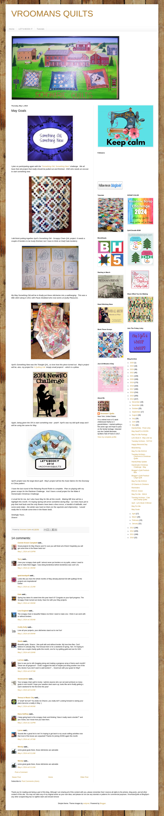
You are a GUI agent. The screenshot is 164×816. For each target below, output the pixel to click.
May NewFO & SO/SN (139, 431)
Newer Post (16, 777)
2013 (132, 528)
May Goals (135, 509)
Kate (19, 594)
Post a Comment (21, 772)
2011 (132, 534)
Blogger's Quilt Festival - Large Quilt (140, 477)
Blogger (103, 803)
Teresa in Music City (26, 698)
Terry (20, 559)
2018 (132, 386)
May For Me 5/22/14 (139, 451)
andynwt (86, 803)
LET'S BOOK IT (25, 29)
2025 (132, 363)
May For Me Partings (139, 435)
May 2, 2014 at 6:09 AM (26, 634)
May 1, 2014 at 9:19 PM (26, 552)
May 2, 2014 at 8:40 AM (26, 706)
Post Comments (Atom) (30, 781)
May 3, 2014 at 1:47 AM (26, 739)
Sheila (20, 641)
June (134, 422)
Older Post (84, 777)
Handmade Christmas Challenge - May (139, 466)
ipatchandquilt (23, 576)
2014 (132, 399)
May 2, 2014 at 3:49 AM (26, 603)
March (134, 517)
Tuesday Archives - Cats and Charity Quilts (140, 499)
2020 (132, 379)
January (135, 524)
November (136, 405)
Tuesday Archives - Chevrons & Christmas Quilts (141, 456)
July (133, 419)
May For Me (136, 506)
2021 (132, 376)
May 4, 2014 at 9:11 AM (26, 753)
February (135, 520)
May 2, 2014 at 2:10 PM (26, 723)
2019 (132, 382)
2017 (132, 389)
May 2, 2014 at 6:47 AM (26, 671)
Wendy (20, 747)
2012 (132, 531)
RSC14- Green (137, 491)
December (136, 402)
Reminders (135, 488)
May (134, 425)
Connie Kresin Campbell (27, 543)
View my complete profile (107, 437)
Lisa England (23, 611)
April (134, 514)
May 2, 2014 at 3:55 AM (26, 620)
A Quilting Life (39, 367)
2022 (132, 373)
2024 (132, 366)
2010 (132, 538)
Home (11, 29)
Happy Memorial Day (139, 445)
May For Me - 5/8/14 (139, 494)
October (135, 408)
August (135, 415)
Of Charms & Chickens (140, 484)
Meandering (135, 448)
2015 (132, 396)
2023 (132, 369)
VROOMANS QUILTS (52, 13)
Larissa (21, 660)
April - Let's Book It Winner (141, 503)
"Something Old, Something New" (55, 166)
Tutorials (40, 29)
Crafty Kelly (22, 627)
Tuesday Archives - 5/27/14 (141, 441)
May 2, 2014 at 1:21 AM (26, 587)
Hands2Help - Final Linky (140, 428)
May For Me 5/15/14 (139, 481)
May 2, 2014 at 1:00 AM (26, 568)
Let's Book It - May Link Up (141, 438)
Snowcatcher (23, 679)
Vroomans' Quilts (107, 414)
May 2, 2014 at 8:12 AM (26, 690)
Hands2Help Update (139, 462)
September (136, 412)
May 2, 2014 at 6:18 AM (26, 652)
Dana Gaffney (23, 714)
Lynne (20, 730)
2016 (132, 392)
